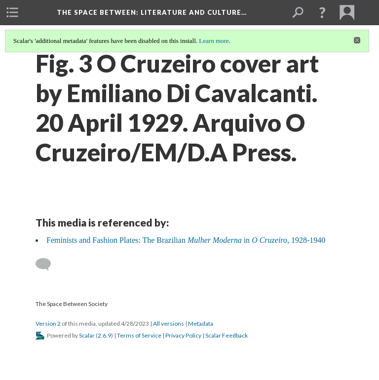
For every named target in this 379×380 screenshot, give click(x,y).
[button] (322, 12)
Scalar (87, 335)
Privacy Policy (183, 335)
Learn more (213, 40)
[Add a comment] (48, 264)
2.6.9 (104, 335)
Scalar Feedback (226, 335)
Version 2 (48, 323)
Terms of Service (139, 335)
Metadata (200, 323)
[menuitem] (12, 12)
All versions (168, 323)
